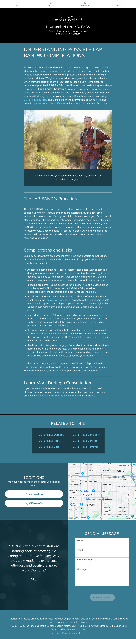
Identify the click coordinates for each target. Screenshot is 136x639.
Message (81, 569)
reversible (29, 367)
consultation (71, 395)
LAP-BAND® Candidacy (86, 434)
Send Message (102, 597)
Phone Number (84, 559)
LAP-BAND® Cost (49, 446)
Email (79, 550)
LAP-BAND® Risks (49, 440)
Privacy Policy (69, 633)
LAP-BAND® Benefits (85, 440)
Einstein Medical (76, 629)
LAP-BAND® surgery (35, 99)
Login (82, 633)
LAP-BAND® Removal (85, 446)
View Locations (34, 494)
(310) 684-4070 (34, 503)
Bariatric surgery (48, 71)
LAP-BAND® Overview (51, 434)
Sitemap (55, 633)
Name (79, 540)
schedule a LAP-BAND (48, 395)
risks (98, 99)
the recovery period (56, 299)
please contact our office (48, 103)
